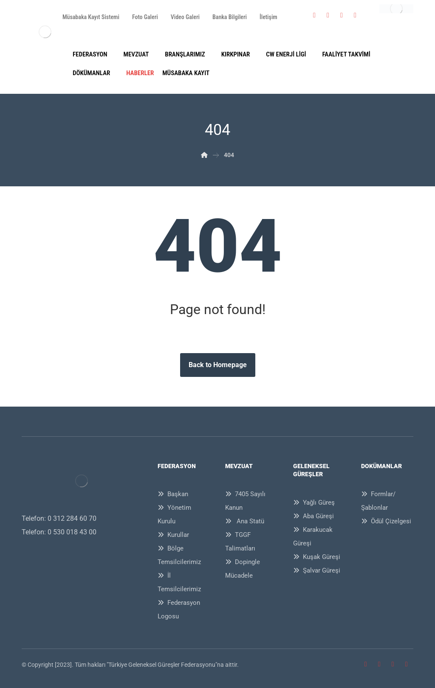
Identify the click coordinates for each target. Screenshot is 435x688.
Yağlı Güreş (314, 502)
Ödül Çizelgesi (386, 521)
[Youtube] (355, 15)
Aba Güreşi (313, 516)
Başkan (173, 494)
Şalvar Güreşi (316, 570)
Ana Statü (244, 521)
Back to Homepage (218, 365)
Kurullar (173, 535)
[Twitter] (328, 15)
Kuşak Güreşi (316, 557)
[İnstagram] (341, 15)
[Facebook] (314, 15)
